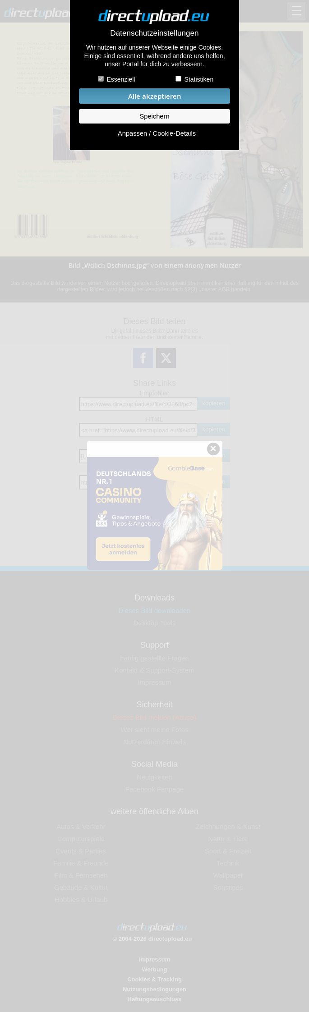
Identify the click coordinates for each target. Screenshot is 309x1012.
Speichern (154, 116)
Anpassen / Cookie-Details (157, 133)
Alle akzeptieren (154, 96)
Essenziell (120, 79)
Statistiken (199, 79)
